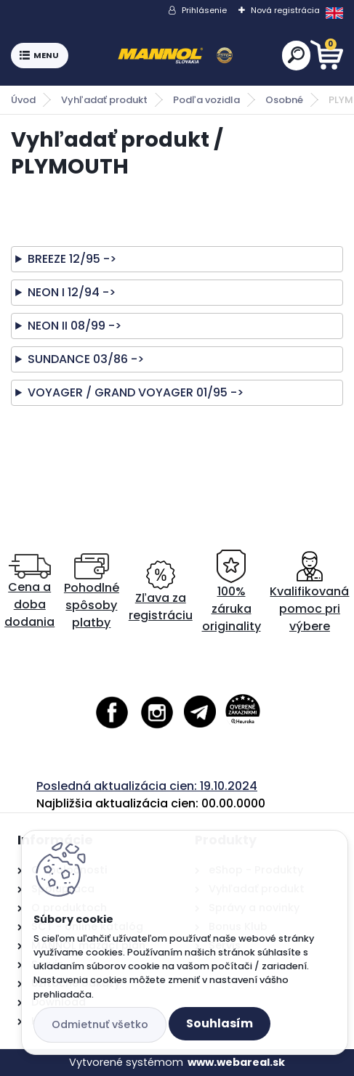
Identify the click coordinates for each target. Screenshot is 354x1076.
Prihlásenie (204, 10)
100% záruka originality (231, 592)
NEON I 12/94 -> (72, 292)
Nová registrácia (285, 10)
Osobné (284, 100)
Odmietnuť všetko (100, 1024)
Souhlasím (219, 1023)
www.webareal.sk (236, 1062)
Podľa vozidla (206, 100)
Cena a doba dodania (29, 592)
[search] (296, 55)
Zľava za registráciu (161, 592)
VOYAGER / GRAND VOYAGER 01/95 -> (136, 392)
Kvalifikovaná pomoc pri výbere (309, 592)
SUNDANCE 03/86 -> (86, 359)
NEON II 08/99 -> (74, 325)
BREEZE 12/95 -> (72, 258)
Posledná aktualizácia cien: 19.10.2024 (146, 786)
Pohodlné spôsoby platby (91, 592)
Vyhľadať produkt (104, 100)
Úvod (23, 100)
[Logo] (175, 56)
